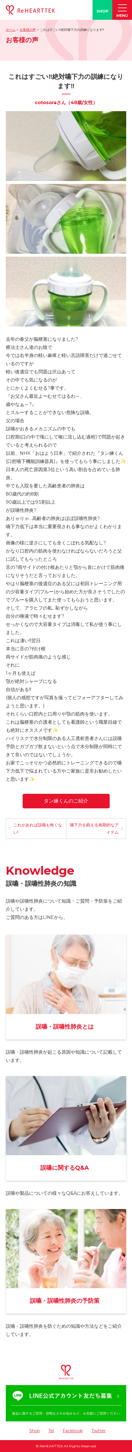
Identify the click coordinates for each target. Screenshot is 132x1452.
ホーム (10, 30)
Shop (34, 1430)
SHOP (103, 11)
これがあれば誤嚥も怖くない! (37, 828)
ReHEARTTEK (51, 1446)
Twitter (98, 1430)
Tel (51, 1430)
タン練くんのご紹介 (66, 801)
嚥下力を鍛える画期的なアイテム (94, 828)
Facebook (73, 1430)
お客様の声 (28, 30)
